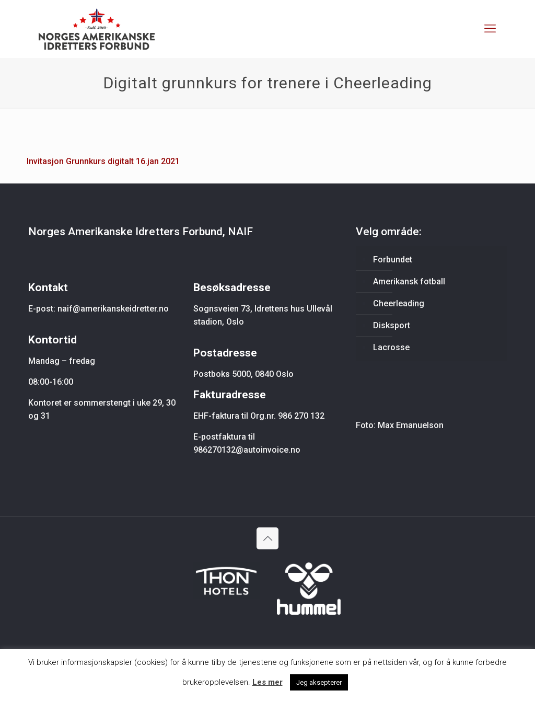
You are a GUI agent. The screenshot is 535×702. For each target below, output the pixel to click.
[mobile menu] (490, 29)
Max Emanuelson (411, 425)
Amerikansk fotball (409, 281)
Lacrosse (391, 347)
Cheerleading (398, 303)
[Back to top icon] (267, 538)
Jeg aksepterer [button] (319, 682)
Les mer (267, 682)
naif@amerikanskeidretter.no (113, 309)
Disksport (391, 325)
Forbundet (392, 259)
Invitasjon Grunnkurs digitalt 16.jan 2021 (103, 161)
